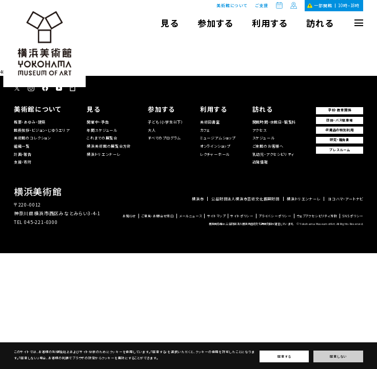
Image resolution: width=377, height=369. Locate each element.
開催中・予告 (98, 122)
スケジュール (263, 137)
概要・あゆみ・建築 (30, 122)
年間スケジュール (102, 130)
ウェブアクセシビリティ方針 (317, 216)
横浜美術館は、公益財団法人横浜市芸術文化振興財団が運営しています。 (251, 224)
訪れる (319, 22)
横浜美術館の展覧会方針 (109, 146)
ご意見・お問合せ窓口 (157, 216)
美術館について (231, 5)
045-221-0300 (41, 222)
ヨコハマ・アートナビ (345, 199)
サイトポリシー (241, 216)
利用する (269, 22)
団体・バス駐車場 (339, 120)
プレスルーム (339, 150)
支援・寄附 (23, 162)
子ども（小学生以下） (165, 122)
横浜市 (198, 199)
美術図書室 (210, 122)
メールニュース (190, 216)
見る (169, 22)
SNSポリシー (352, 216)
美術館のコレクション (32, 137)
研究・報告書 (339, 139)
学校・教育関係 (339, 110)
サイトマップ (216, 216)
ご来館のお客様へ (268, 146)
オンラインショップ (215, 146)
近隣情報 (260, 162)
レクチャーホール (215, 154)
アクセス (259, 130)
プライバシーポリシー (275, 216)
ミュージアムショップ (217, 137)
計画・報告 (23, 154)
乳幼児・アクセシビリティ (273, 154)
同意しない (338, 357)
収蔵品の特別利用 (339, 130)
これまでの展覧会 (102, 137)
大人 (152, 130)
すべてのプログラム (164, 137)
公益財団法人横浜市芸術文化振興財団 (245, 199)
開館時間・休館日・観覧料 (274, 122)
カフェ (205, 130)
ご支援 (261, 6)
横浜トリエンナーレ (103, 154)
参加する (214, 22)
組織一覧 (22, 146)
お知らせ (129, 216)
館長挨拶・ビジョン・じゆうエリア (42, 130)
